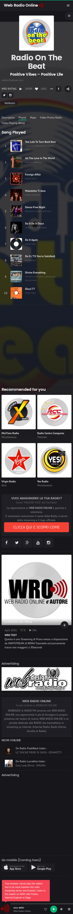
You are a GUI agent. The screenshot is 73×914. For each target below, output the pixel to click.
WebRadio (9, 103)
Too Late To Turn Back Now (40, 142)
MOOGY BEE (30, 293)
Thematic (42, 437)
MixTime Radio (10, 433)
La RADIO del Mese (18, 622)
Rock (4, 485)
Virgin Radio (9, 481)
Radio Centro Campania (50, 433)
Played (22, 117)
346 (33, 630)
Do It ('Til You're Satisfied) (40, 256)
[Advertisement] (36, 344)
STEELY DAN (30, 244)
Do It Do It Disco (34, 223)
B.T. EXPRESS (30, 260)
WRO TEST (11, 635)
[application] (36, 909)
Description (8, 117)
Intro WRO (19, 908)
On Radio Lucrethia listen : (31, 761)
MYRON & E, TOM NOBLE (36, 227)
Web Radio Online (22, 911)
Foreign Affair (33, 174)
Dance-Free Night (35, 207)
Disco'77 (30, 289)
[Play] (53, 909)
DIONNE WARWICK (33, 162)
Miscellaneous (9, 437)
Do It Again (31, 240)
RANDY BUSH (30, 178)
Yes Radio (42, 481)
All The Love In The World (40, 158)
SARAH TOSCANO (32, 195)
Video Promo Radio (51, 117)
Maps (33, 117)
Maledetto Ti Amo (35, 191)
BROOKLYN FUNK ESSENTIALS (38, 211)
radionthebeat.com (12, 80)
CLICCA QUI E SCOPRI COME (36, 527)
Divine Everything (35, 272)
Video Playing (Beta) (13, 123)
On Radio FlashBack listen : (31, 748)
